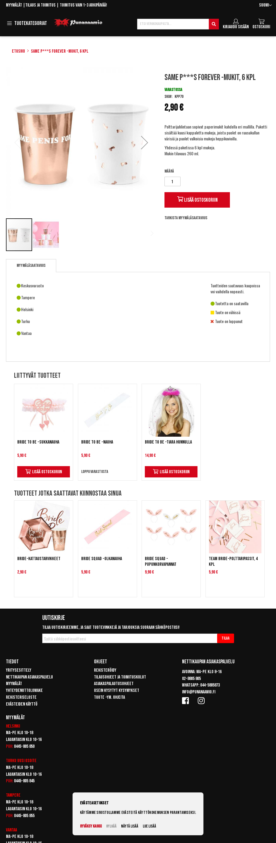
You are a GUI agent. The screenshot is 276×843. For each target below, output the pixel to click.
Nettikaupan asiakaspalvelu (29, 677)
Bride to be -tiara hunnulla (168, 442)
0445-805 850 (24, 746)
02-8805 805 (191, 678)
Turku (11, 761)
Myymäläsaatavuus (31, 265)
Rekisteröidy (105, 670)
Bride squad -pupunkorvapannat (160, 561)
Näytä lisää (129, 826)
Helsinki (13, 726)
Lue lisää (149, 826)
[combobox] (178, 24)
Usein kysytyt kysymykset (116, 690)
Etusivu (18, 51)
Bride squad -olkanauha (101, 559)
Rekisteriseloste (21, 697)
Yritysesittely (18, 670)
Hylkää (111, 826)
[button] (265, 5)
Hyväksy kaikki (91, 826)
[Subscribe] (225, 638)
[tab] (31, 265)
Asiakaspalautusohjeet (114, 684)
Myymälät (14, 5)
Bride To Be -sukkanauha (38, 442)
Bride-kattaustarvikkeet (38, 559)
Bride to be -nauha (97, 442)
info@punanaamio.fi (198, 692)
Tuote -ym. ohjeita (109, 697)
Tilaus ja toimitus (40, 5)
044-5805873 (210, 685)
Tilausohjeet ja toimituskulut (120, 677)
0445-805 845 (24, 781)
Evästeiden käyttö (21, 704)
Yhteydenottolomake (24, 690)
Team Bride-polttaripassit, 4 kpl (233, 561)
